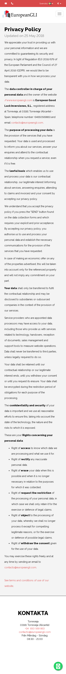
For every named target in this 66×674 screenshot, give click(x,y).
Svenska (46, 3)
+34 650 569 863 (35, 628)
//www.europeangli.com (18, 100)
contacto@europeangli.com (27, 122)
